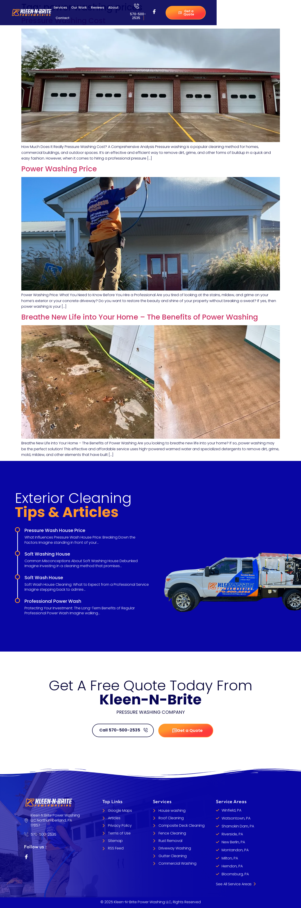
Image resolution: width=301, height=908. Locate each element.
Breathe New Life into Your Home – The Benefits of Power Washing (139, 317)
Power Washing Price (59, 169)
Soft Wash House (43, 577)
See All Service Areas (236, 884)
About (113, 7)
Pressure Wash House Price (54, 530)
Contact (62, 18)
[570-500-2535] (136, 6)
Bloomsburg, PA (235, 874)
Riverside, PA (232, 834)
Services (60, 7)
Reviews (97, 7)
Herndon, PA (232, 866)
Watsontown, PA (236, 818)
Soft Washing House (47, 554)
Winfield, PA (231, 810)
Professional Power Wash (52, 601)
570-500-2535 (138, 16)
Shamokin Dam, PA (238, 826)
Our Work (79, 7)
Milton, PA (230, 858)
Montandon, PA (235, 850)
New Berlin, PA (233, 842)
